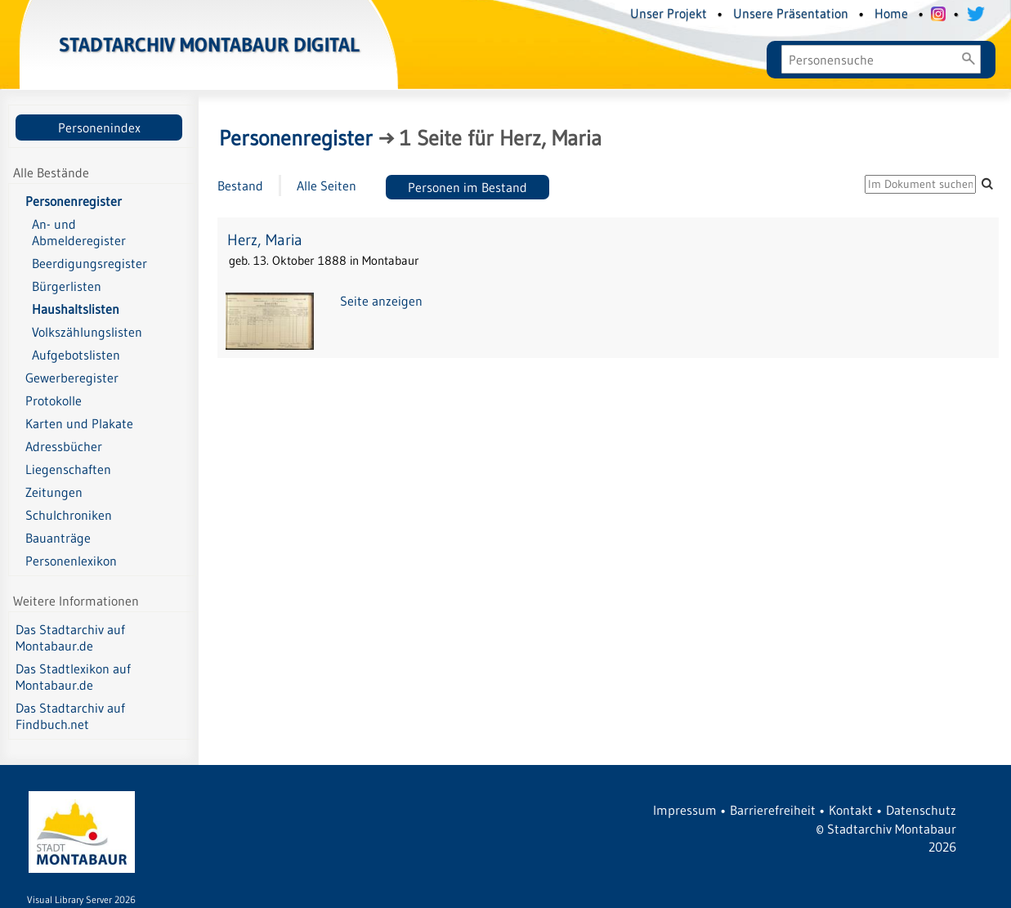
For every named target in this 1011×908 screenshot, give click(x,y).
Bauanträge (58, 538)
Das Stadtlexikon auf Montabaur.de (73, 676)
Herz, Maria (264, 239)
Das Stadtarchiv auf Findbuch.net (70, 716)
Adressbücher (63, 446)
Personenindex (99, 127)
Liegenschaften (68, 469)
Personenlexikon (71, 560)
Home (891, 13)
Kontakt (851, 810)
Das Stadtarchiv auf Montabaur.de (70, 637)
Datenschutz (921, 810)
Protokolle (53, 400)
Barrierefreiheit (773, 810)
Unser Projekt (668, 13)
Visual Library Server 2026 (81, 899)
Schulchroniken (68, 515)
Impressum (685, 810)
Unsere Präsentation (790, 13)
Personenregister (73, 201)
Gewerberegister (72, 377)
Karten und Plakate (79, 423)
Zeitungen (54, 492)
